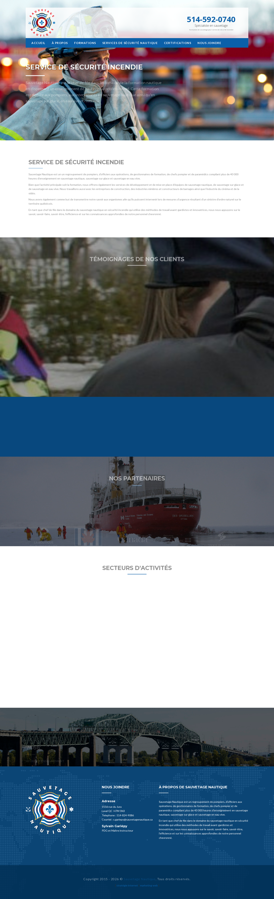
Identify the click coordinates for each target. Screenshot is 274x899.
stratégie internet (127, 885)
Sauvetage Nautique (140, 879)
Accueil (38, 43)
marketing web (149, 885)
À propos (60, 43)
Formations (85, 43)
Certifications (177, 43)
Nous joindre (209, 43)
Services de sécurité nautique (130, 43)
